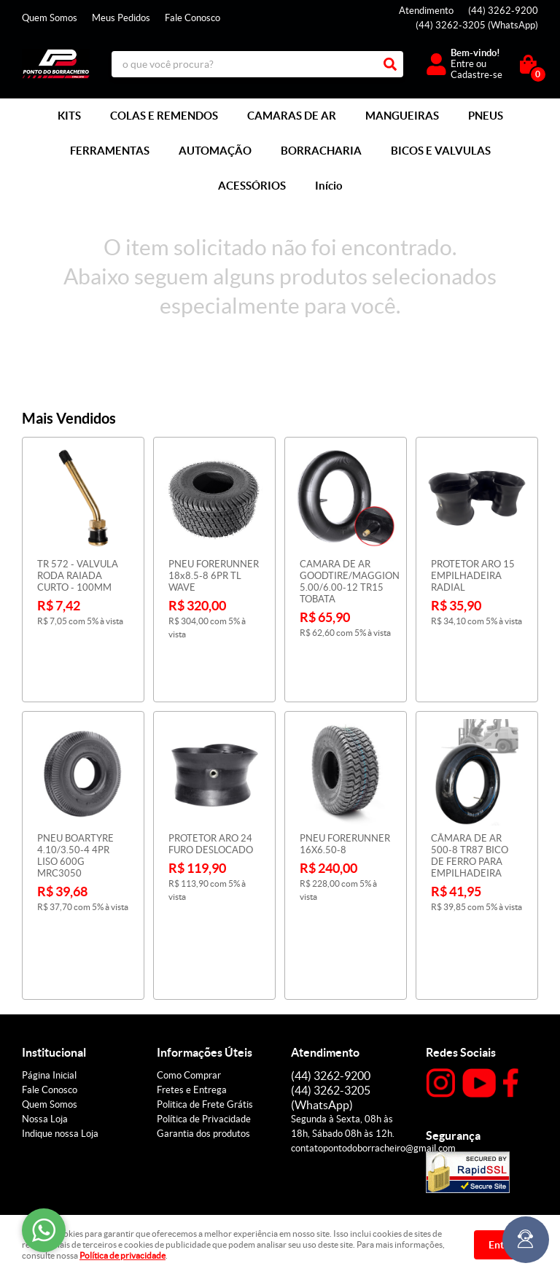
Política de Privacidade (204, 1002)
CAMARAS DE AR (291, 115)
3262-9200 (503, 10)
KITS (69, 115)
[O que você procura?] (390, 64)
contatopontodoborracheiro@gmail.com (373, 1031)
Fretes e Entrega (192, 973)
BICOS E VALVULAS (441, 150)
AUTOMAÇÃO (215, 150)
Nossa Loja (45, 1002)
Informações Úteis (204, 935)
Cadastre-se (476, 74)
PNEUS (485, 115)
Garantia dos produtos (203, 1016)
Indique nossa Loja (60, 1016)
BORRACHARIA (321, 150)
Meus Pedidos (121, 17)
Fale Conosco (192, 17)
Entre (462, 63)
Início (329, 185)
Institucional (54, 935)
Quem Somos (49, 17)
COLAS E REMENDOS (164, 115)
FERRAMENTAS (109, 150)
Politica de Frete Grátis (205, 987)
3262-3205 (477, 25)
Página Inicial (49, 958)
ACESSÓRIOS (252, 185)
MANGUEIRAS (402, 115)
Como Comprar (189, 958)
